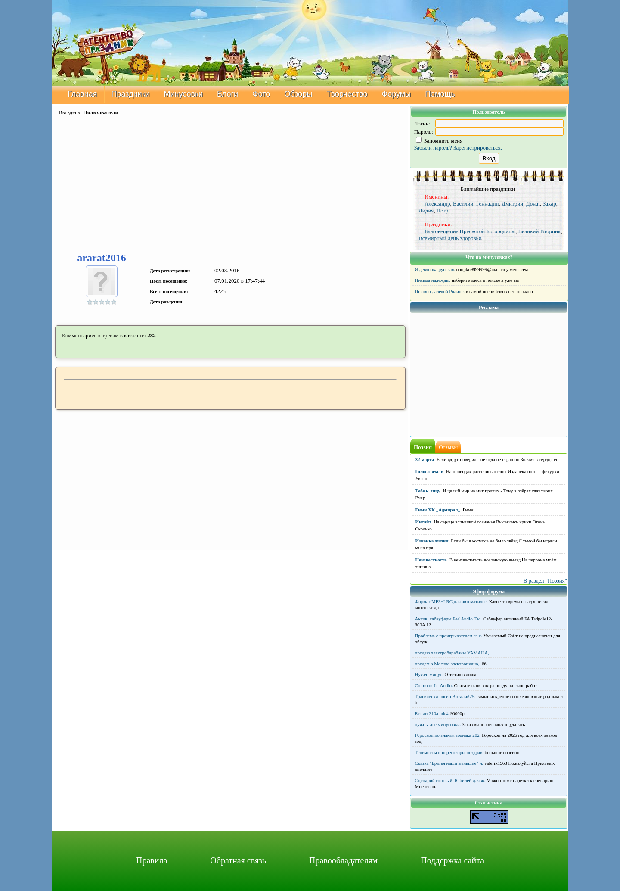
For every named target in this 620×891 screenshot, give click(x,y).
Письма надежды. (433, 280)
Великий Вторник (539, 231)
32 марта (424, 459)
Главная (82, 94)
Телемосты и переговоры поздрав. (449, 752)
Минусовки (183, 94)
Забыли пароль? (433, 147)
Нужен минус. (429, 674)
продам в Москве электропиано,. (448, 663)
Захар (549, 203)
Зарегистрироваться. (477, 147)
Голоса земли (429, 471)
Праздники (131, 94)
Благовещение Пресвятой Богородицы (470, 231)
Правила (151, 860)
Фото (261, 94)
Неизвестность (431, 559)
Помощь (440, 94)
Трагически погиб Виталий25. (445, 696)
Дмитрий (512, 203)
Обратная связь (238, 860)
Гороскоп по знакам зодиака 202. (448, 735)
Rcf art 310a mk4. (432, 713)
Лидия (426, 210)
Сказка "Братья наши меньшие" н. (449, 763)
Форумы (396, 94)
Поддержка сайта (452, 860)
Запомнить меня (439, 140)
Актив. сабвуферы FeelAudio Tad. (448, 618)
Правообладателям (343, 860)
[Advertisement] (230, 181)
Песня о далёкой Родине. (440, 291)
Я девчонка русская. (435, 269)
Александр (437, 203)
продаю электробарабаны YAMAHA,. (452, 652)
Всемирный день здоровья (449, 238)
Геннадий (487, 203)
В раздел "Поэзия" (545, 580)
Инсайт (423, 521)
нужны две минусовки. (438, 724)
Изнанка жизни (432, 540)
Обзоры (298, 94)
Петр (443, 210)
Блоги (227, 94)
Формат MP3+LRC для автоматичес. (451, 601)
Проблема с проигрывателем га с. (448, 635)
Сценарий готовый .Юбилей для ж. (450, 780)
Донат (533, 203)
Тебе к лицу (427, 490)
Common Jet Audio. (434, 685)
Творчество (346, 94)
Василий (463, 203)
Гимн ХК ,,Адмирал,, (437, 509)
